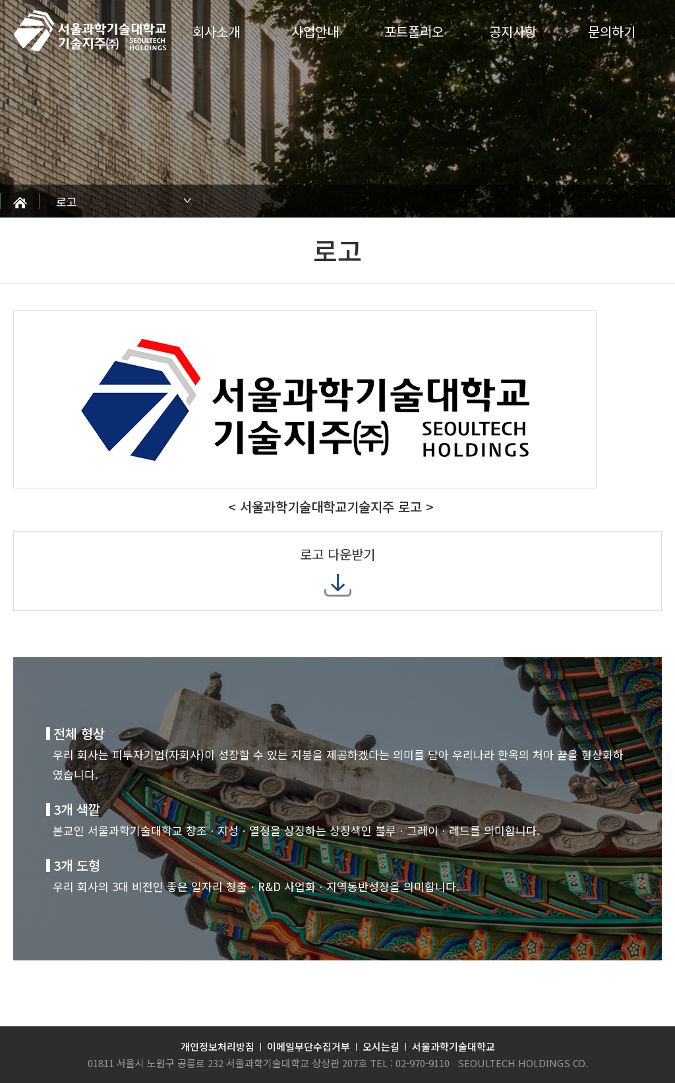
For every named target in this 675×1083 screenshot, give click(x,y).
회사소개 (216, 31)
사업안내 (315, 31)
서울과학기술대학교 (453, 1046)
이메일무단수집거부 (308, 1046)
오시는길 (381, 1046)
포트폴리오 (414, 31)
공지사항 (513, 31)
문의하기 (611, 31)
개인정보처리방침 (217, 1046)
